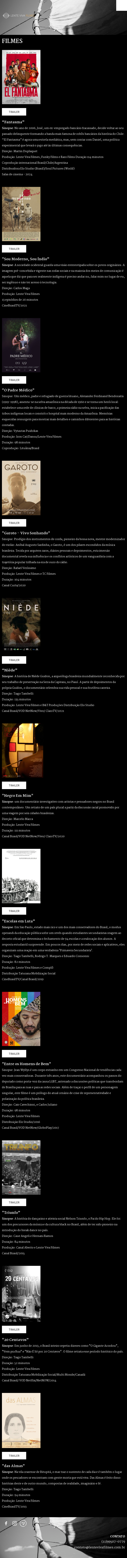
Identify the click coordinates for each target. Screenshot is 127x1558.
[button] (14, 112)
